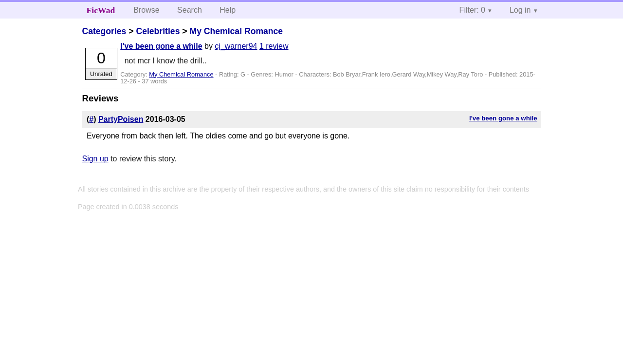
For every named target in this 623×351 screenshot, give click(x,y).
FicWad (101, 10)
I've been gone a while (161, 46)
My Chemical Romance (236, 31)
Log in (520, 10)
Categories (104, 31)
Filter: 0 (472, 10)
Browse (146, 10)
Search (189, 10)
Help (228, 10)
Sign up (95, 159)
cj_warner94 (236, 46)
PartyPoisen (120, 119)
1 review (274, 46)
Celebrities (158, 31)
